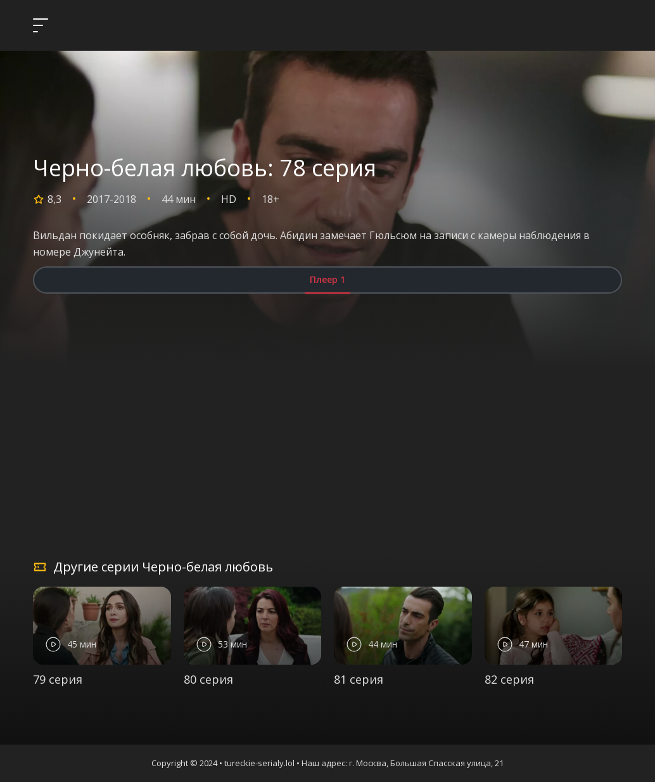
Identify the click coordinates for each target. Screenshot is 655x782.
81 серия (358, 679)
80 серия (208, 679)
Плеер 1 (327, 279)
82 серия (509, 679)
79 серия (57, 679)
